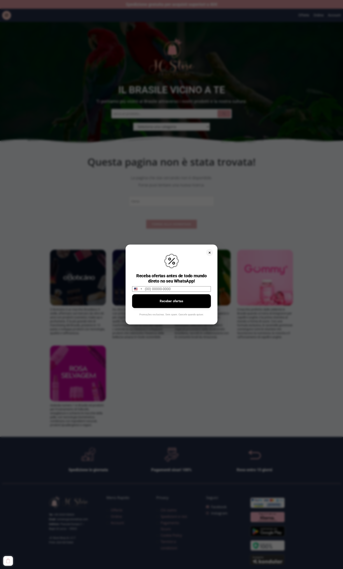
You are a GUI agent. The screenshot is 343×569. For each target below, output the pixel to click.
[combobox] (137, 289)
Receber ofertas (171, 301)
